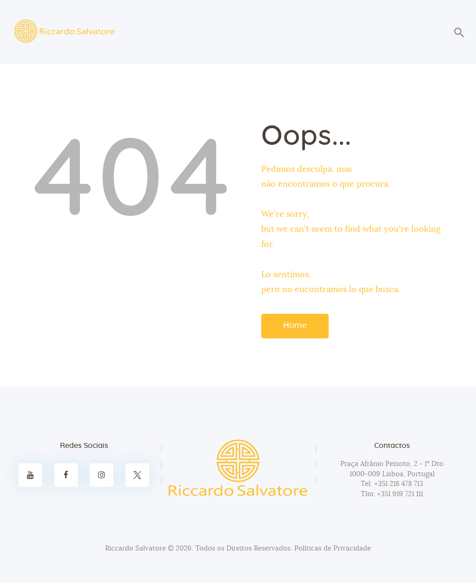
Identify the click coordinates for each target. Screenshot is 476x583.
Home (295, 326)
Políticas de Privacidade (332, 548)
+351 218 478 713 (397, 483)
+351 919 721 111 (399, 494)
